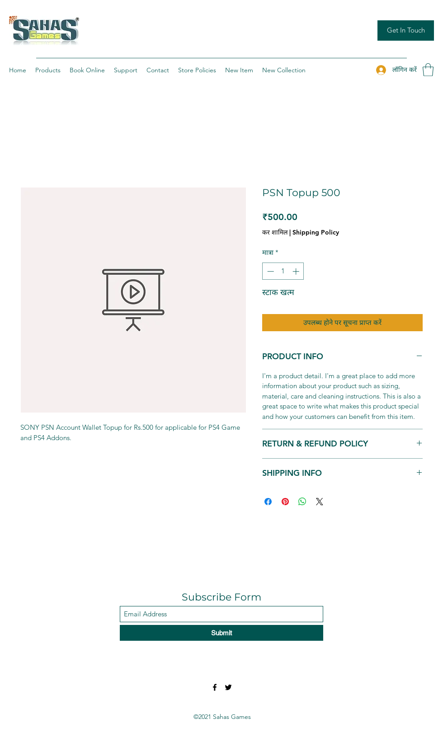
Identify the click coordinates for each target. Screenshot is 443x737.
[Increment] (297, 271)
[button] (428, 69)
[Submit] (221, 633)
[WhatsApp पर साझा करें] (302, 501)
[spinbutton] (283, 271)
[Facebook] (214, 687)
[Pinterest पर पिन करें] (285, 501)
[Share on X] (319, 501)
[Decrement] (270, 271)
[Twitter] (228, 687)
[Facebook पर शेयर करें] (268, 501)
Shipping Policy (315, 232)
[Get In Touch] (405, 30)
